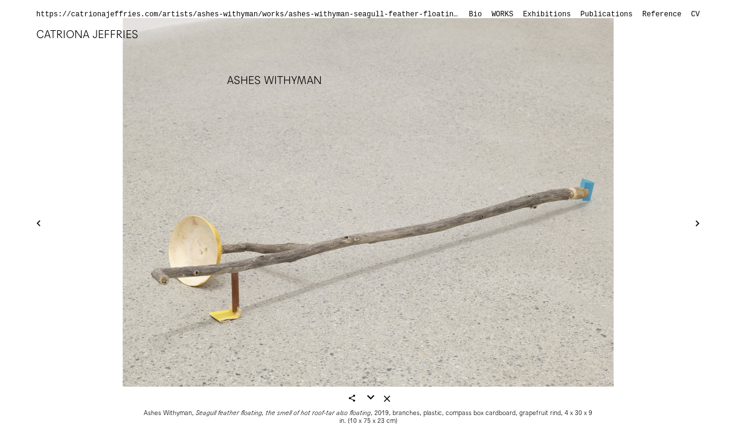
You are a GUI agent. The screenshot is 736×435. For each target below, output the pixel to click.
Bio (475, 14)
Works (502, 14)
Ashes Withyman (274, 80)
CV (695, 14)
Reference (662, 14)
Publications (606, 14)
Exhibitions (547, 14)
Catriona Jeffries (87, 34)
